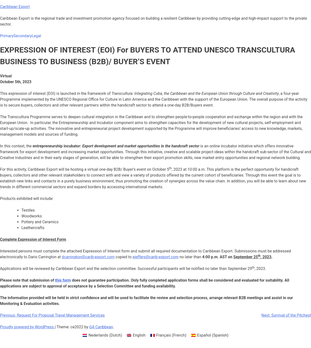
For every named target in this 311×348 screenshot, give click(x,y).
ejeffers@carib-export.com (156, 257)
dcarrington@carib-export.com (88, 257)
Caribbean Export (15, 6)
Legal (36, 36)
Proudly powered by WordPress (27, 327)
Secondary (22, 36)
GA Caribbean (101, 327)
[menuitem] (102, 335)
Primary (6, 36)
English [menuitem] (139, 335)
